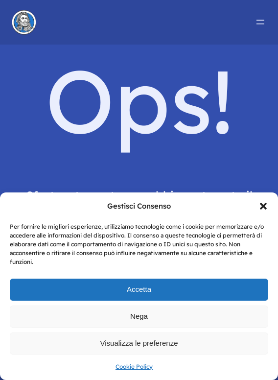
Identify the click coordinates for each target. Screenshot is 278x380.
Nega (139, 316)
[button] (263, 206)
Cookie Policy (134, 366)
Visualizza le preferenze (139, 343)
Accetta (139, 289)
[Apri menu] (260, 22)
